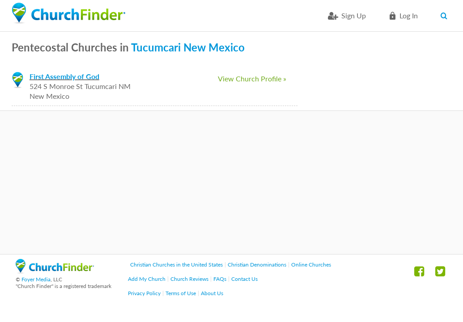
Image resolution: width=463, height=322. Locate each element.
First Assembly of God (64, 76)
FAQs (219, 278)
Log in (408, 15)
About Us (212, 293)
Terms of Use (181, 293)
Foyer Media (36, 279)
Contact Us (244, 278)
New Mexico (214, 47)
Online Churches (311, 264)
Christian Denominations (257, 264)
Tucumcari (156, 47)
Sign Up (353, 15)
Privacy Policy (144, 293)
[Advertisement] (231, 182)
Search (445, 15)
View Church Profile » (252, 78)
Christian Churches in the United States (176, 264)
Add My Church (147, 278)
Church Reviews (189, 278)
